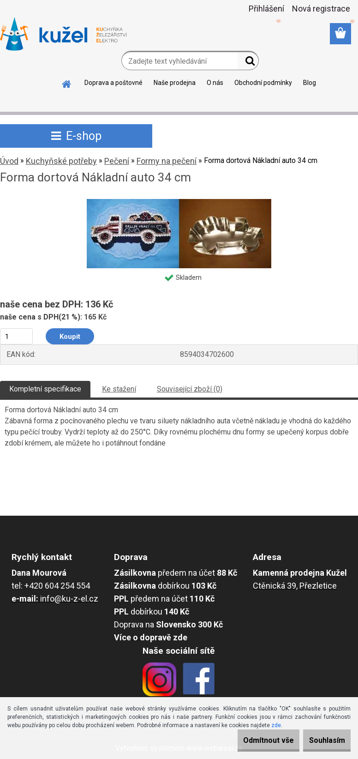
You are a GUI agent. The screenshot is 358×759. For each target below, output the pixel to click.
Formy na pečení (167, 161)
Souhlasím (321, 740)
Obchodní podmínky (263, 82)
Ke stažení (119, 389)
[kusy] (16, 336)
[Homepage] (67, 82)
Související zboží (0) (189, 389)
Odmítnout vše (251, 740)
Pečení (116, 161)
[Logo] (63, 34)
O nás (215, 82)
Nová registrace (321, 8)
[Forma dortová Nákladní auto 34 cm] (179, 202)
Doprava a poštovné (113, 82)
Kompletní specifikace (45, 389)
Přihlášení (266, 8)
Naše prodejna (175, 82)
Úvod (9, 161)
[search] (248, 62)
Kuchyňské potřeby (61, 161)
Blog (309, 82)
